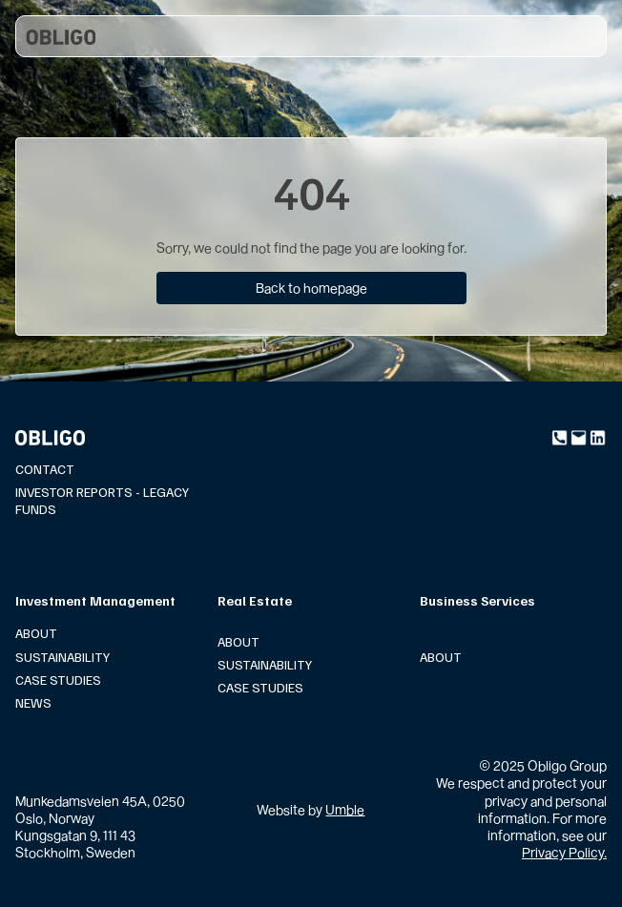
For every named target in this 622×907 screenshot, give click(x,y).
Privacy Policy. (564, 852)
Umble (344, 809)
